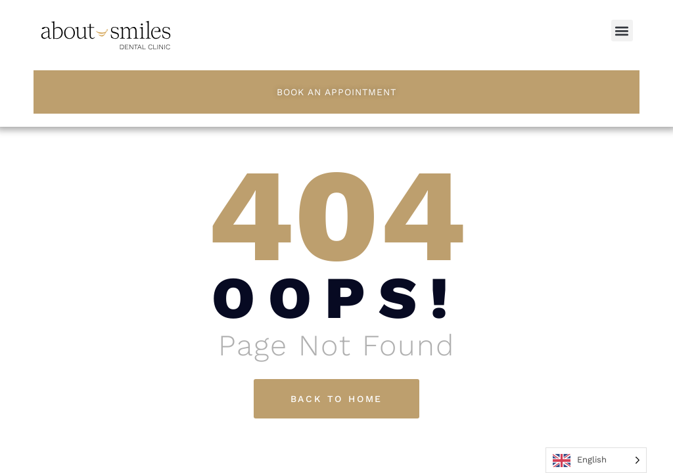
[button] (622, 30)
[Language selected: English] (596, 460)
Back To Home (336, 399)
